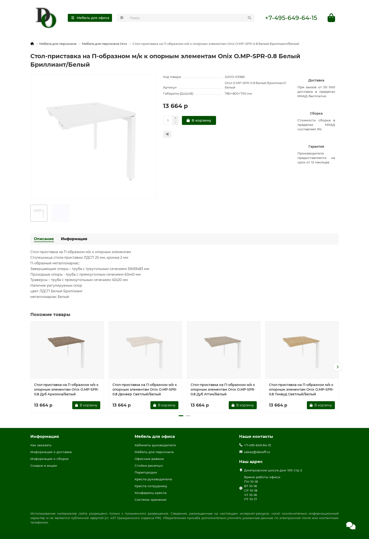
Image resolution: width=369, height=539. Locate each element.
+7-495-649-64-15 (291, 17)
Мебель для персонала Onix (104, 44)
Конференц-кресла (151, 493)
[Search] (191, 18)
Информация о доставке (51, 452)
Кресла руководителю (153, 479)
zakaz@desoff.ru (257, 452)
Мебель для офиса (155, 436)
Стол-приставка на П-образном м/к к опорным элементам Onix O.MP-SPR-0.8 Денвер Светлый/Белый (144, 389)
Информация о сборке (49, 459)
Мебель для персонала (57, 44)
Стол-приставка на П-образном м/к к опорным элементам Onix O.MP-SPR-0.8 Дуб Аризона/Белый (66, 389)
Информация (74, 239)
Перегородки (146, 472)
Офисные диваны (149, 459)
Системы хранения (150, 499)
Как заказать (41, 445)
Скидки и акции (43, 465)
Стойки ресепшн (149, 465)
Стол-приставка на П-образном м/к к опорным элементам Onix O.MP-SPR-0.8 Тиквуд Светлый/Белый (301, 389)
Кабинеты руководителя (155, 445)
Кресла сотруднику (151, 486)
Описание (44, 239)
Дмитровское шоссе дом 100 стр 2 (273, 470)
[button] (337, 367)
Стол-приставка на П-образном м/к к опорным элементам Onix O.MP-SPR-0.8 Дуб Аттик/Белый (223, 389)
